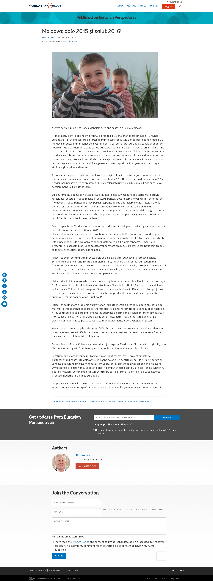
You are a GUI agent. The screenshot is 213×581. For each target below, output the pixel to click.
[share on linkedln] (4, 292)
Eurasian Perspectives (117, 18)
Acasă (120, 6)
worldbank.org (174, 2)
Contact (154, 6)
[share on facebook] (4, 280)
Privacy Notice (80, 541)
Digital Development (61, 401)
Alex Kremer (48, 37)
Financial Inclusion (79, 401)
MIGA (69, 578)
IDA (58, 578)
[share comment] (4, 304)
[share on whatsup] (4, 297)
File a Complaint (178, 570)
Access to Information (57, 570)
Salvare (59, 556)
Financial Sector (97, 401)
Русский (74, 41)
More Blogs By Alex (87, 466)
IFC (63, 578)
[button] (180, 6)
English (65, 41)
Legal (31, 570)
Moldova (122, 401)
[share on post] (4, 286)
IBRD (53, 578)
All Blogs (131, 6)
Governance (111, 401)
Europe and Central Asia (138, 401)
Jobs (69, 570)
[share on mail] (4, 275)
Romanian (56, 41)
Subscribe (167, 417)
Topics (143, 6)
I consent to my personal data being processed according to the (137, 432)
